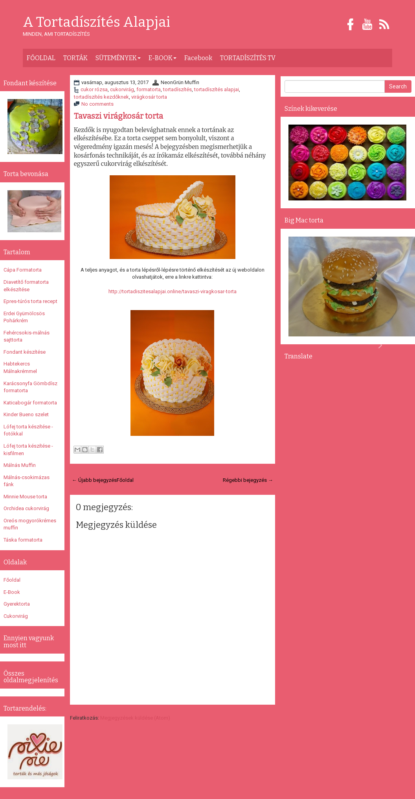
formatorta (148, 89)
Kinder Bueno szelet (26, 414)
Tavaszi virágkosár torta (118, 116)
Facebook (198, 58)
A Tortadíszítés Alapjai (96, 22)
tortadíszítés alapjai (216, 89)
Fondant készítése (25, 352)
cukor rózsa (94, 89)
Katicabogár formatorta (30, 403)
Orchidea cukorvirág (26, 508)
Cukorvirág (16, 616)
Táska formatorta (23, 540)
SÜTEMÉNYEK (118, 58)
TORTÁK (75, 58)
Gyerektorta (17, 604)
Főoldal (125, 480)
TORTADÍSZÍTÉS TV (247, 58)
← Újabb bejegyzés (94, 480)
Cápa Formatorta (23, 270)
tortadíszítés (177, 89)
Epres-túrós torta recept (30, 301)
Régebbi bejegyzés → (248, 480)
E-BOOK (162, 58)
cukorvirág (122, 89)
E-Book (12, 592)
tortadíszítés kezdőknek (101, 97)
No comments (97, 104)
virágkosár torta (149, 97)
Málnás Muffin (20, 465)
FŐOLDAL (41, 58)
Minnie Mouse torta (25, 497)
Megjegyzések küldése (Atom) (135, 718)
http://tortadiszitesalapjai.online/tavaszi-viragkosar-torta (172, 291)
